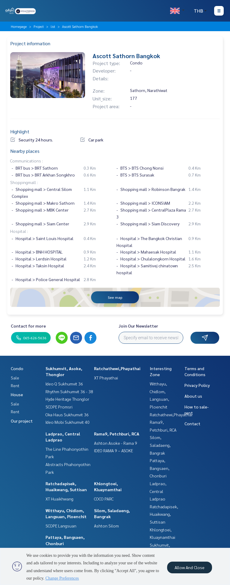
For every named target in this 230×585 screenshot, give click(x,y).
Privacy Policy (197, 385)
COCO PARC (104, 498)
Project (39, 26)
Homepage (19, 26)
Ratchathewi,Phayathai (117, 368)
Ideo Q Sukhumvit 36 (64, 383)
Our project (22, 420)
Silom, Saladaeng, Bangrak (160, 445)
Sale (15, 377)
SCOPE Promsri (59, 406)
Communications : (26, 160)
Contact (192, 423)
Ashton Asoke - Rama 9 (115, 443)
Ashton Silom (106, 525)
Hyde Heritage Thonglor (67, 399)
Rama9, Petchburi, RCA (116, 433)
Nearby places (25, 151)
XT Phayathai (106, 377)
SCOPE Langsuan (61, 525)
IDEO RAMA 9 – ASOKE (113, 450)
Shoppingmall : (24, 182)
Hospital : (19, 231)
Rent (15, 385)
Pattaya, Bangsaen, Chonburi (160, 468)
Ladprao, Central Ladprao (158, 491)
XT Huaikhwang (59, 498)
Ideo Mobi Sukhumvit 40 (68, 422)
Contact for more (28, 325)
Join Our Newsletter (138, 325)
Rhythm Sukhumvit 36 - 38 (69, 391)
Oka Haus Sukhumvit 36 (67, 414)
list (53, 26)
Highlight (19, 131)
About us (193, 396)
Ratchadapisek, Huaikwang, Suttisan (164, 514)
